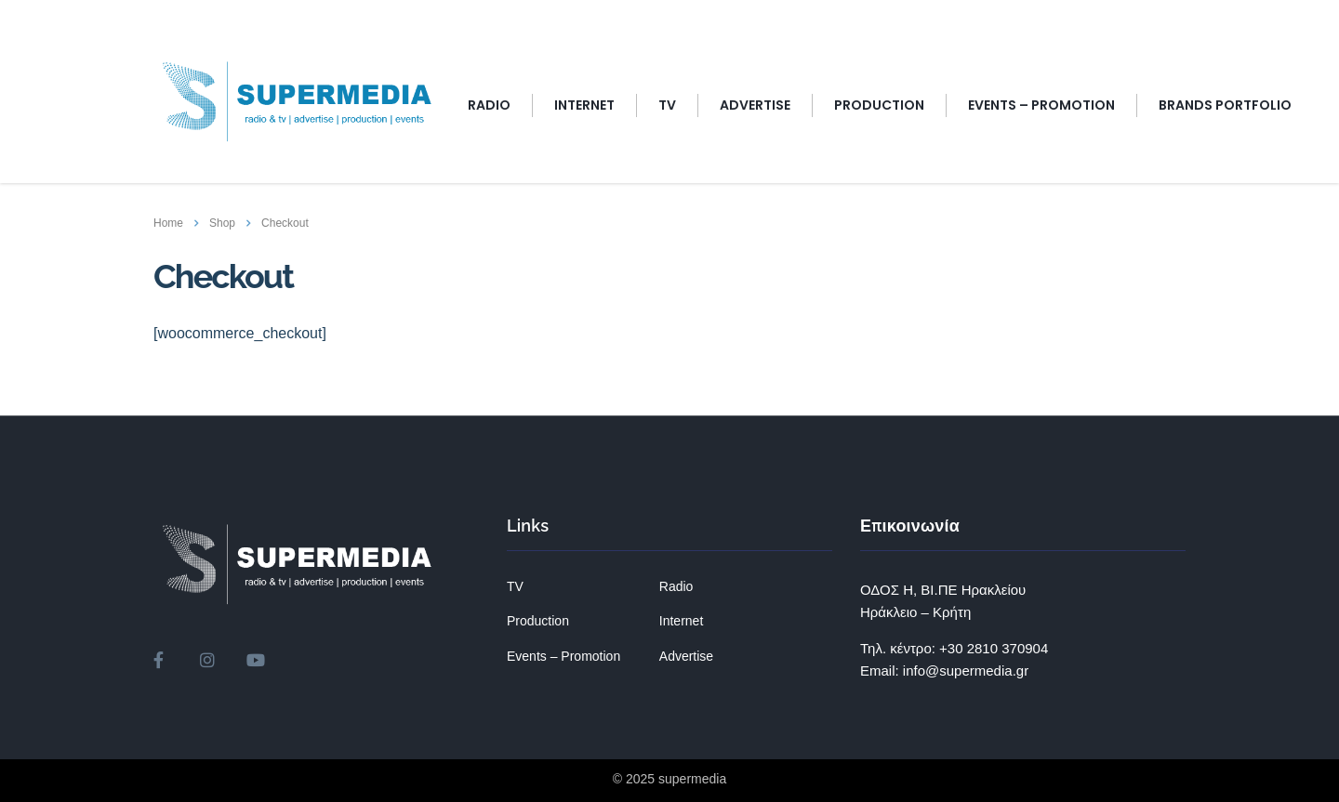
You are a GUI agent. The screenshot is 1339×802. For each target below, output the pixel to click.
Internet (681, 620)
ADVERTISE (755, 105)
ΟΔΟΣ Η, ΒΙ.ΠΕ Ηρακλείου (943, 590)
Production (879, 105)
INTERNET (584, 105)
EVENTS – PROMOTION (1041, 105)
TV (667, 105)
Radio (676, 586)
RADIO (489, 105)
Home (168, 223)
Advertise (686, 656)
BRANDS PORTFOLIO (1225, 105)
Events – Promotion (563, 656)
